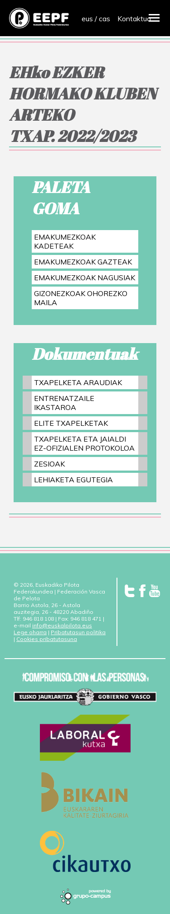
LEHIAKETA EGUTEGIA (73, 479)
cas (104, 18)
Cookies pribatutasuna (46, 639)
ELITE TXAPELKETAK (71, 423)
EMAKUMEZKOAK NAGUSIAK (84, 277)
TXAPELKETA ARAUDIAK (78, 382)
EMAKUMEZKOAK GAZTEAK (83, 261)
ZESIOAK (49, 463)
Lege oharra (30, 632)
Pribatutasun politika (78, 632)
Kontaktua (134, 18)
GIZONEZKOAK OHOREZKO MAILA (80, 298)
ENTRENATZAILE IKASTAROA (64, 403)
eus (87, 18)
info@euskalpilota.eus (62, 625)
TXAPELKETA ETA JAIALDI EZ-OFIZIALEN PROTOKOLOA (84, 443)
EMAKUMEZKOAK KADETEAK (65, 241)
